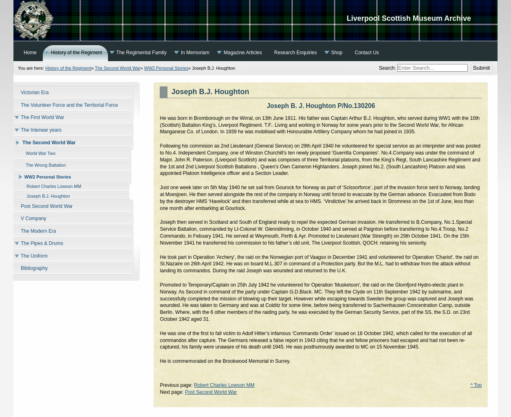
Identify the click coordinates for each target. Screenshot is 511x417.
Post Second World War (211, 392)
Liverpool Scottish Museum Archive (255, 20)
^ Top (476, 385)
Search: (388, 68)
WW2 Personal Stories (166, 68)
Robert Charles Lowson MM (224, 385)
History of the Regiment (68, 68)
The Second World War (118, 68)
